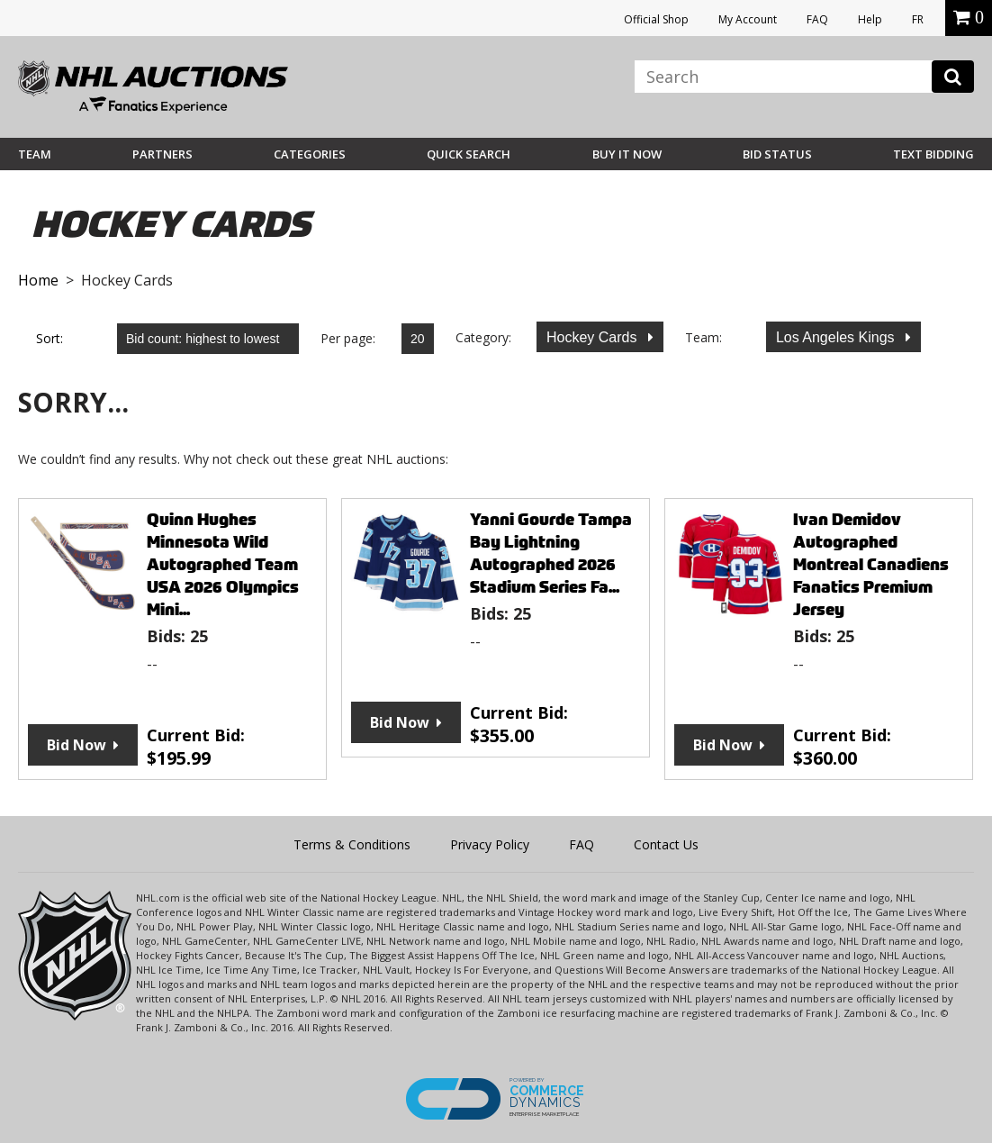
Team (34, 154)
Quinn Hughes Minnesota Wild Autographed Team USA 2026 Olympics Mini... (223, 564)
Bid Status (777, 154)
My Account (747, 19)
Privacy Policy (489, 844)
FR (918, 19)
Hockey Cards (593, 337)
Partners (162, 154)
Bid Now (76, 745)
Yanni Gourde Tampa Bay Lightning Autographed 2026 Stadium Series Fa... (551, 553)
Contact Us (666, 844)
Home (38, 280)
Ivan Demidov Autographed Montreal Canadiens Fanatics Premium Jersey (871, 564)
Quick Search (468, 154)
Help (870, 19)
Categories (310, 154)
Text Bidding (933, 154)
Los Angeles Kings (837, 337)
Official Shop (656, 19)
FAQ (817, 19)
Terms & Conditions (351, 844)
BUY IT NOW (627, 154)
